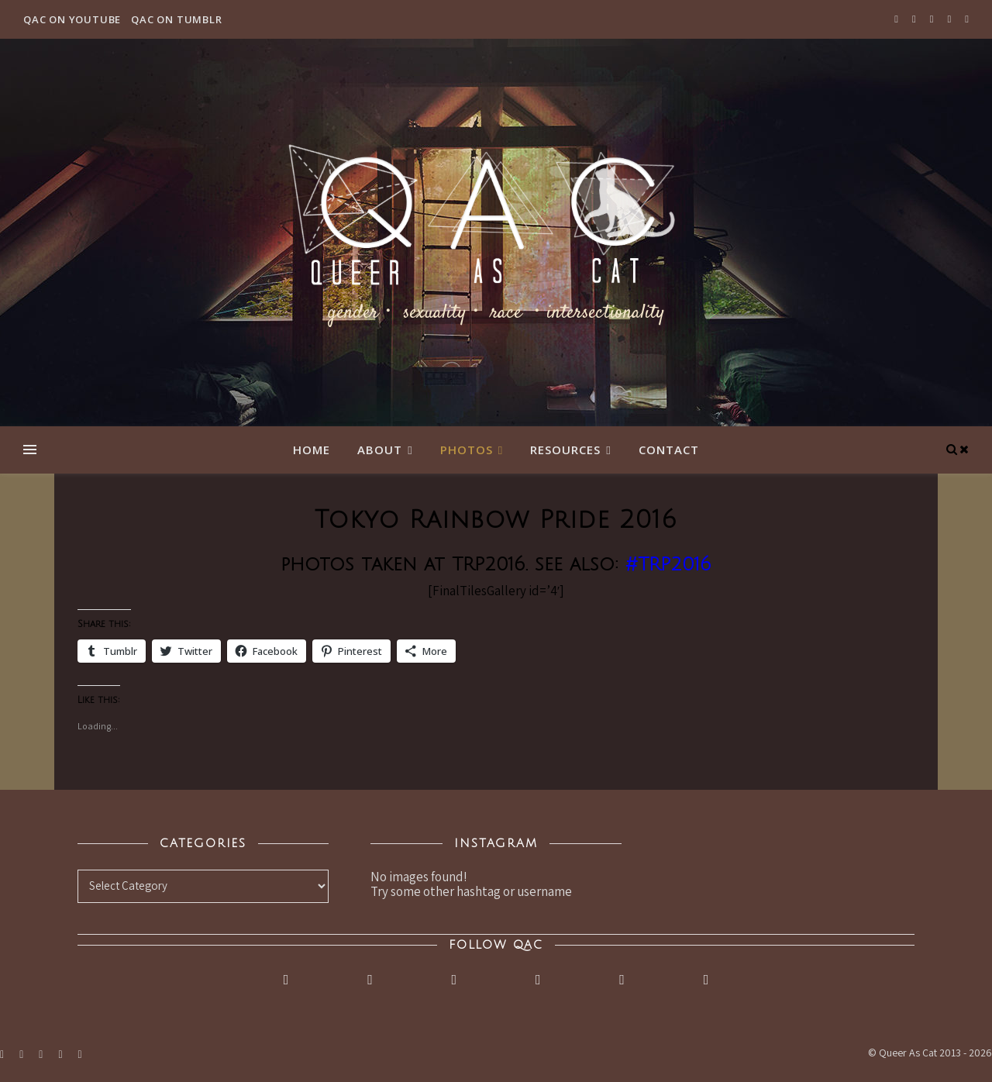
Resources (565, 449)
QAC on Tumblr (176, 19)
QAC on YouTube (72, 19)
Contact (669, 449)
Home (311, 449)
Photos (466, 449)
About (379, 449)
